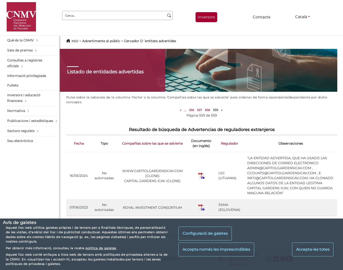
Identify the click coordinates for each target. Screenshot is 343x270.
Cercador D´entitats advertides (150, 41)
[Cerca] (169, 15)
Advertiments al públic (101, 41)
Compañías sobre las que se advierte (152, 143)
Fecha (79, 143)
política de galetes (101, 248)
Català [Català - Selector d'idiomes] (301, 17)
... (185, 110)
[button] (31, 40)
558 (207, 110)
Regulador (229, 143)
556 (191, 110)
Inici (74, 41)
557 (199, 110)
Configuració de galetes (205, 233)
